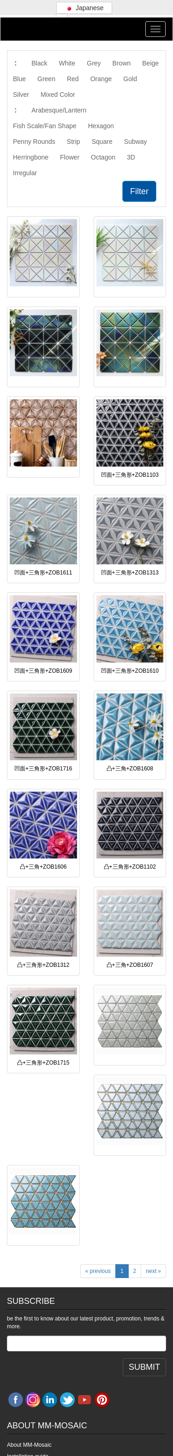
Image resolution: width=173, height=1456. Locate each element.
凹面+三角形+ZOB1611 (43, 572)
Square (102, 141)
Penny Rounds (34, 141)
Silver (21, 94)
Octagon (103, 157)
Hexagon (101, 126)
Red (73, 79)
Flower (69, 157)
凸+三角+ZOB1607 (130, 965)
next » (153, 1271)
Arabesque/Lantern (58, 110)
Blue (19, 79)
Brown (122, 63)
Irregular (25, 173)
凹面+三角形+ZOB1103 (130, 475)
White (67, 63)
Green (46, 79)
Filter (139, 191)
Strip (73, 141)
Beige (150, 63)
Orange (101, 79)
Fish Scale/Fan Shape (45, 126)
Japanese (84, 8)
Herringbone (30, 157)
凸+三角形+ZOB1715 (43, 1062)
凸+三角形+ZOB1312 (43, 965)
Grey (94, 63)
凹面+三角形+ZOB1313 (130, 572)
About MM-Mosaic (29, 1445)
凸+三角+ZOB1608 (130, 768)
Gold (130, 79)
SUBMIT (144, 1367)
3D (131, 157)
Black (39, 63)
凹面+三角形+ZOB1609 (43, 671)
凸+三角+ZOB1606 (43, 867)
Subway (135, 141)
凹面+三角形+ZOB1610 (130, 671)
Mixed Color (58, 94)
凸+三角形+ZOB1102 (130, 867)
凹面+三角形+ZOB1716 (43, 768)
